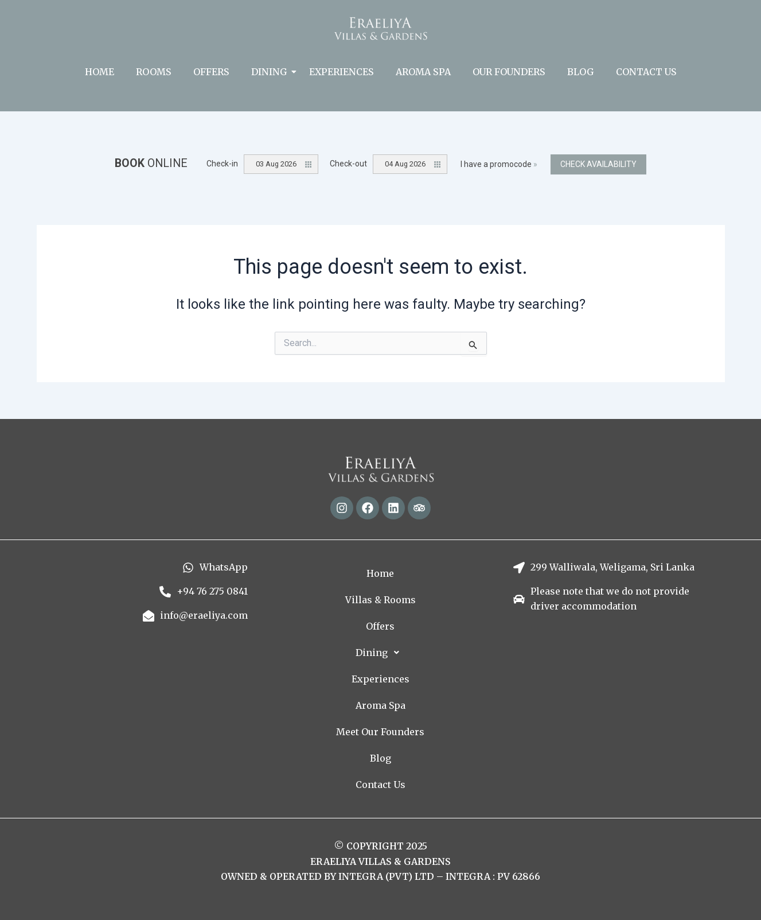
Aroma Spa (423, 71)
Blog (580, 71)
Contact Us (646, 71)
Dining (271, 71)
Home (99, 71)
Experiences (341, 71)
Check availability (598, 164)
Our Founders (509, 71)
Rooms (153, 71)
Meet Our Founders (380, 731)
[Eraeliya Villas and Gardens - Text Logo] (380, 28)
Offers (211, 71)
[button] (380, 652)
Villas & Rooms (380, 599)
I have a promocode (498, 164)
